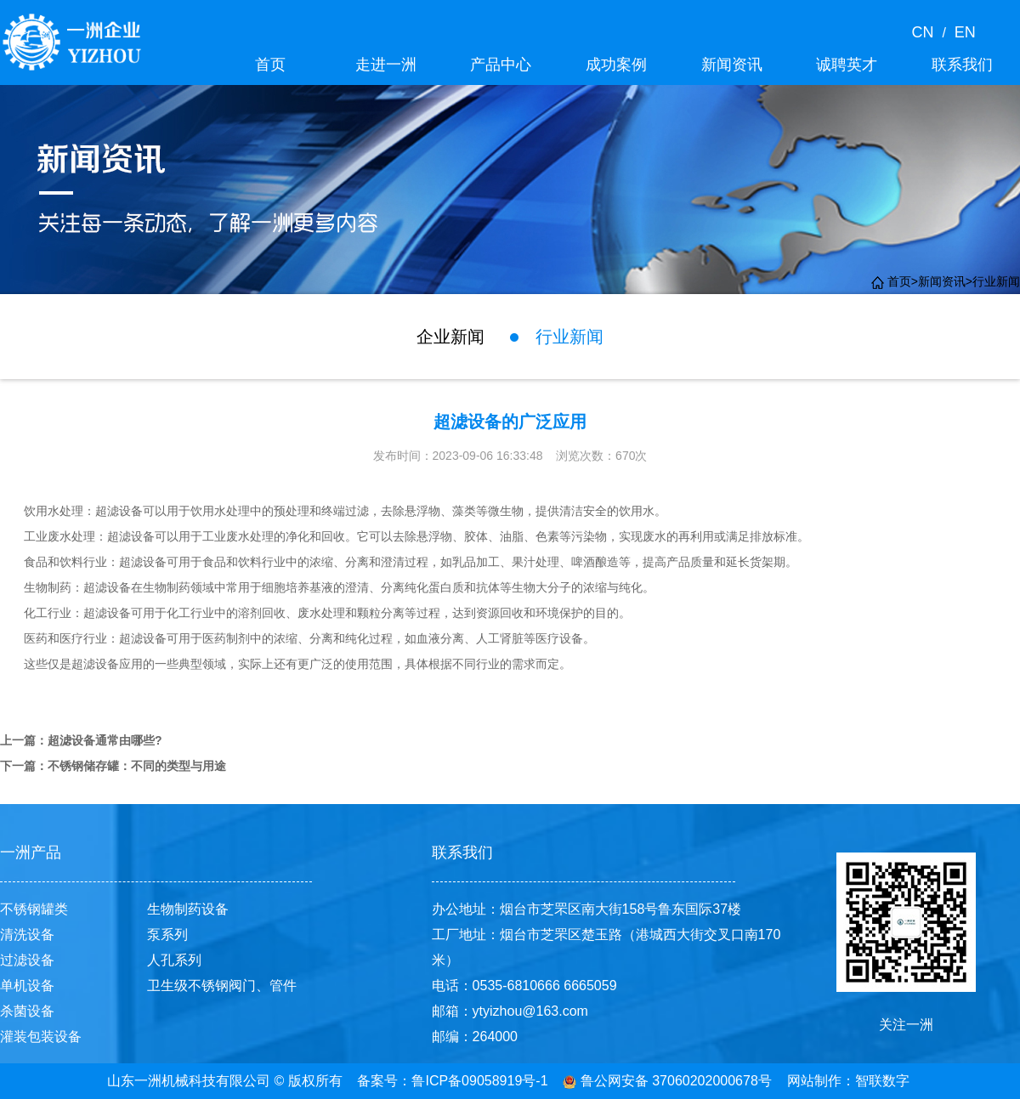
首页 (270, 64)
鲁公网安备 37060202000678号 (667, 1081)
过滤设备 (27, 960)
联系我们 (962, 64)
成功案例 (616, 64)
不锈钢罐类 (34, 909)
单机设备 (27, 985)
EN (961, 32)
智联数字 (882, 1081)
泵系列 (167, 934)
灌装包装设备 (41, 1036)
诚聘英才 (846, 64)
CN (926, 32)
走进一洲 (385, 64)
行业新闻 (996, 281)
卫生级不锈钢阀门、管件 (222, 985)
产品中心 (500, 64)
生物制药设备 (188, 909)
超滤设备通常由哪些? (105, 740)
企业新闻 (450, 336)
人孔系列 (174, 960)
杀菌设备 (27, 1011)
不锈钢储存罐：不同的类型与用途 (137, 766)
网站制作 (814, 1081)
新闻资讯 (731, 64)
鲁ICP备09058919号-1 (479, 1081)
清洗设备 (27, 934)
